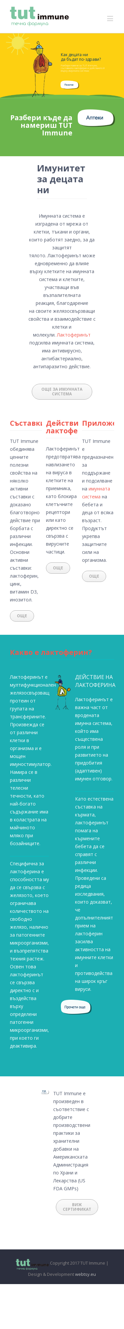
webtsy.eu (85, 1274)
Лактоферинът (74, 335)
